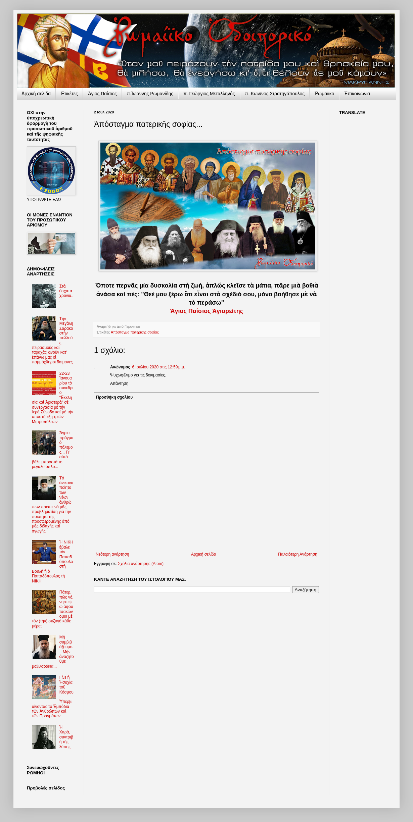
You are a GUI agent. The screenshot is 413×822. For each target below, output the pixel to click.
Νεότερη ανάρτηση (112, 554)
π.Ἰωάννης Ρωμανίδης (150, 93)
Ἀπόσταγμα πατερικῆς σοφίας (135, 332)
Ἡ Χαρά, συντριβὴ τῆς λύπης (66, 737)
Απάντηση (119, 383)
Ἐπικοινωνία (357, 93)
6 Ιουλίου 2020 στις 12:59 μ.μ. (158, 367)
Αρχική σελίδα (203, 554)
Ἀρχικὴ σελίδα (36, 93)
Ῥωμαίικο (324, 93)
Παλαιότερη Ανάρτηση (297, 554)
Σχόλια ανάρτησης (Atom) (141, 563)
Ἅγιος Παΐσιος (102, 93)
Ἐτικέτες (69, 93)
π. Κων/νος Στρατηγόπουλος (275, 93)
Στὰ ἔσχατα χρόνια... (66, 293)
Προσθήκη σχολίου (114, 397)
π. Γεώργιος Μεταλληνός (209, 93)
